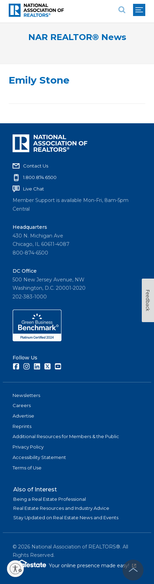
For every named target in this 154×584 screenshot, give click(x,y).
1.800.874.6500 (40, 177)
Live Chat (33, 189)
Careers (22, 405)
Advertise (23, 416)
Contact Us (35, 166)
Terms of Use (27, 467)
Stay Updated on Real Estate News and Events (65, 517)
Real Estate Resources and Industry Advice (61, 508)
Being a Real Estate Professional (49, 499)
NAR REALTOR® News (77, 37)
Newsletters (26, 395)
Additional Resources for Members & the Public (66, 436)
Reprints (22, 426)
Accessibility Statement (39, 457)
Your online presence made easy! (92, 565)
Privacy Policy (28, 447)
